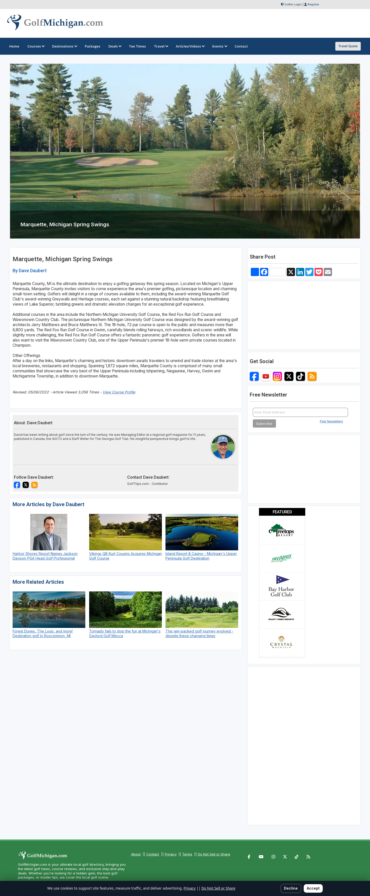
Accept (313, 888)
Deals (114, 46)
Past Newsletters (331, 421)
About (136, 854)
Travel (161, 46)
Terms (187, 854)
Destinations (64, 46)
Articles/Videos (190, 46)
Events (219, 46)
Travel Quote (348, 46)
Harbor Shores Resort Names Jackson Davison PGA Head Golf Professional (45, 555)
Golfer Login (293, 4)
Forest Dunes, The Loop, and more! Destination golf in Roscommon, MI (43, 633)
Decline (291, 888)
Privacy (171, 854)
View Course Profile (119, 392)
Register (313, 4)
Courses (35, 46)
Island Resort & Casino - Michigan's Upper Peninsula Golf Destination (201, 555)
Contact (152, 854)
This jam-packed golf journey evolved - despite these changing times (199, 633)
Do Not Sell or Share (214, 854)
